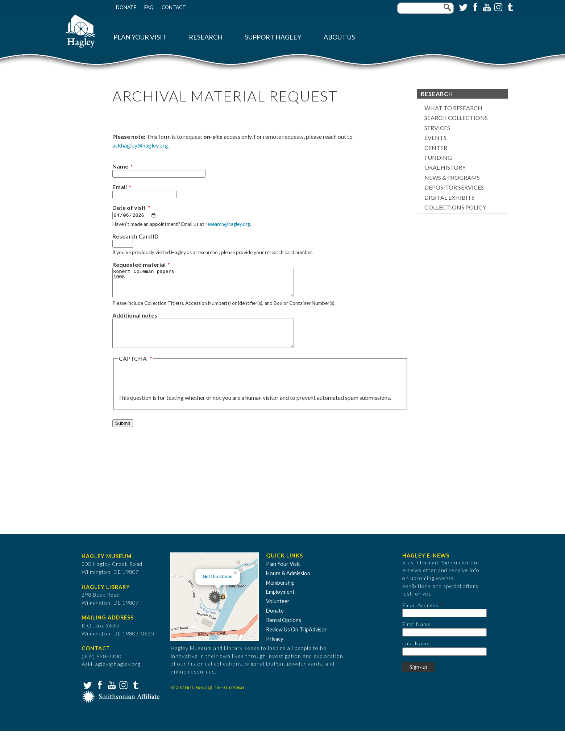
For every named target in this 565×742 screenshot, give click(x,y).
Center (435, 147)
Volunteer (278, 612)
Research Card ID (135, 236)
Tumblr (509, 6)
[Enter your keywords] (425, 8)
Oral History (445, 167)
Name (120, 166)
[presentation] (173, 389)
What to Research (453, 107)
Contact (174, 7)
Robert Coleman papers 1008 (214, 285)
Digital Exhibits (449, 197)
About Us (339, 37)
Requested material (139, 264)
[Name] (158, 174)
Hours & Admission (288, 584)
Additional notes (134, 321)
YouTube (486, 6)
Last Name (416, 654)
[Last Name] (444, 662)
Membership (280, 593)
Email (119, 186)
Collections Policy (455, 207)
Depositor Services (454, 187)
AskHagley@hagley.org (111, 675)
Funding (438, 157)
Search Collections (456, 117)
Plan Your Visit (139, 37)
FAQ (149, 7)
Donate (126, 7)
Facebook (474, 6)
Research (206, 37)
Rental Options (283, 631)
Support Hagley (273, 37)
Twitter (462, 6)
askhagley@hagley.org (140, 145)
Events (435, 137)
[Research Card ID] (122, 244)
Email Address (420, 616)
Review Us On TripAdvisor (296, 641)
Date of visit (129, 207)
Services (437, 127)
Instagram (497, 6)
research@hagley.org (227, 224)
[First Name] (444, 643)
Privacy (274, 650)
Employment (280, 603)
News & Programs (452, 177)
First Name (416, 635)
